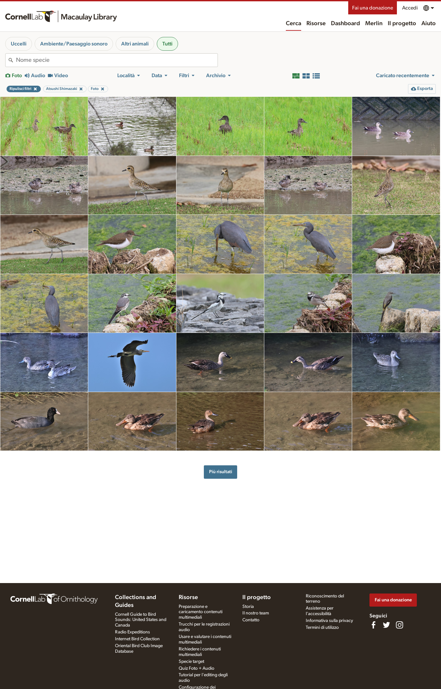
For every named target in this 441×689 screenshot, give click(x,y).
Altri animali (135, 43)
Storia (248, 606)
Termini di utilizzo (322, 627)
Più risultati (220, 471)
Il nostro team (255, 613)
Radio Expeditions (132, 632)
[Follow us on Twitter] (386, 625)
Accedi (410, 7)
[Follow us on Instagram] (399, 625)
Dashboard (345, 23)
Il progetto (402, 23)
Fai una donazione (372, 7)
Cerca (293, 23)
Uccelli (18, 43)
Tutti (167, 43)
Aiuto (428, 23)
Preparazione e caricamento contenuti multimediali (200, 612)
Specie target (191, 661)
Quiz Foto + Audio (196, 668)
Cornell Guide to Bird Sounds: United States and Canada (140, 620)
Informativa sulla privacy (329, 620)
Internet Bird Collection (137, 639)
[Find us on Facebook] (373, 625)
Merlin (374, 23)
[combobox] (117, 60)
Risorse (316, 23)
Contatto (250, 620)
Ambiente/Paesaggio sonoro (73, 43)
